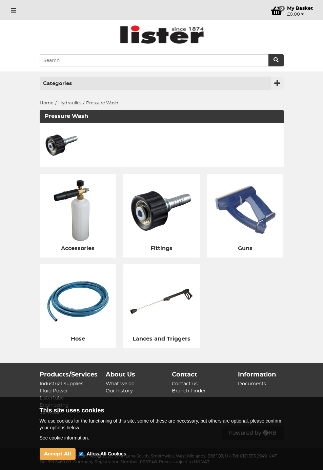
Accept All (57, 453)
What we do (120, 384)
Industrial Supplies (61, 384)
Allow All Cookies (106, 453)
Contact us (185, 384)
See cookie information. (64, 438)
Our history (119, 391)
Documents (252, 384)
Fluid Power (54, 391)
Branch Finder (189, 391)
